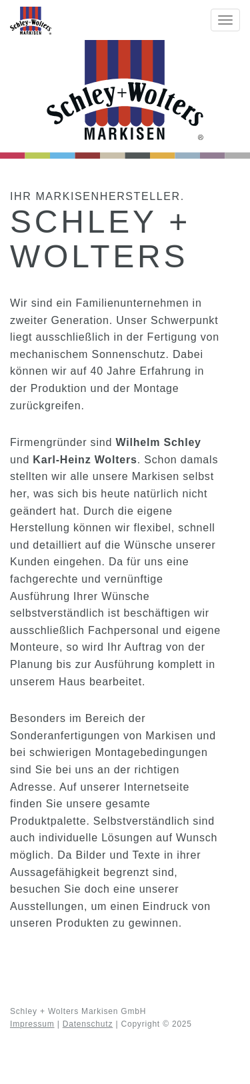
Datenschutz (88, 1024)
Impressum (32, 1024)
